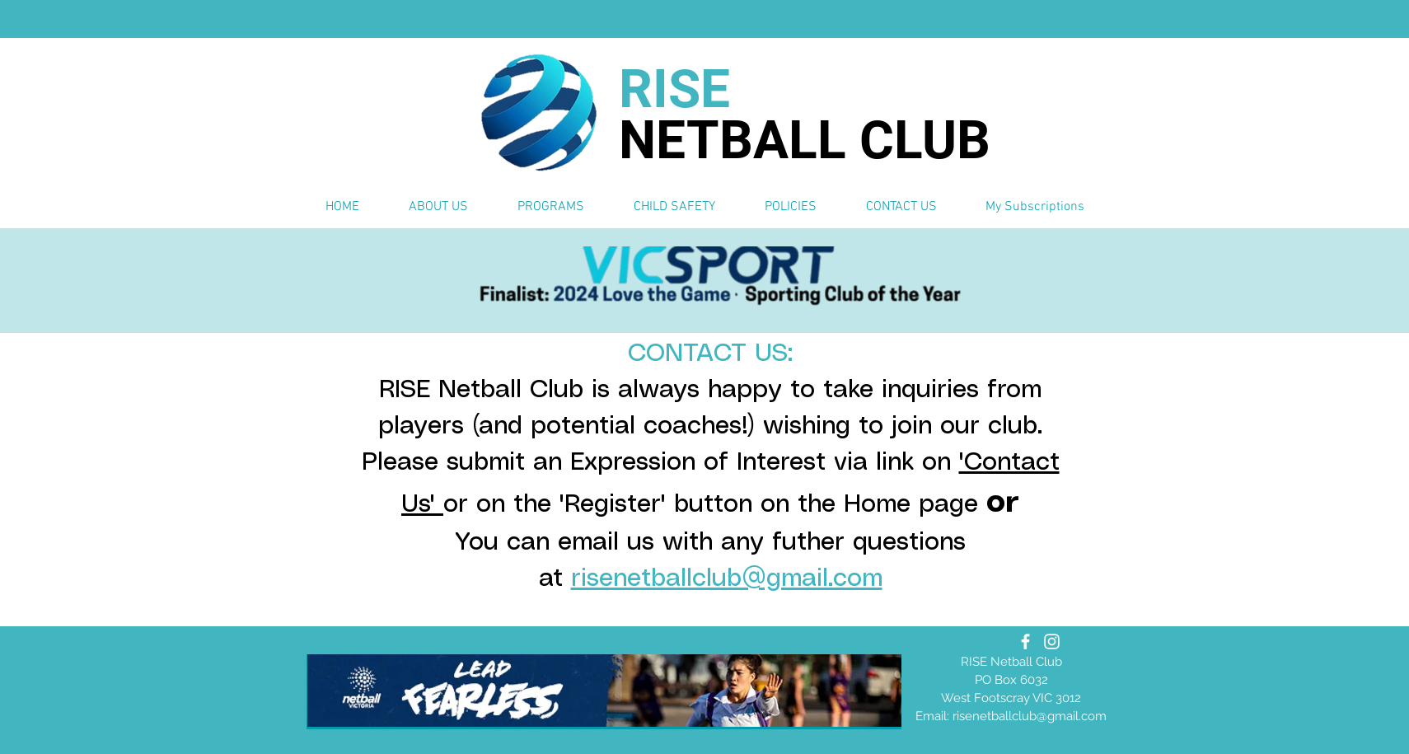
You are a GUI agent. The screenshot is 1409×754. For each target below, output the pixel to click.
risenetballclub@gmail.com (726, 579)
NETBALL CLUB (804, 140)
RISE (674, 89)
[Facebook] (1025, 641)
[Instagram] (1052, 641)
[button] (438, 206)
